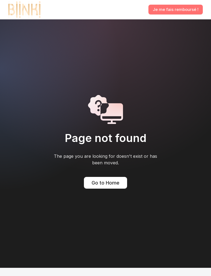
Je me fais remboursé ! (175, 9)
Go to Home (105, 183)
